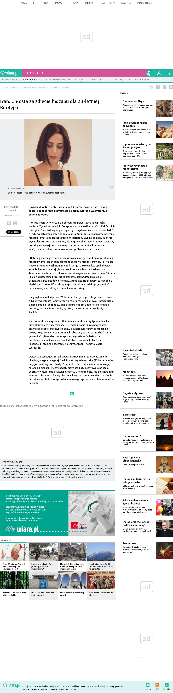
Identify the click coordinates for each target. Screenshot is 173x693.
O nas (24, 686)
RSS (157, 684)
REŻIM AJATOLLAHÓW (73, 406)
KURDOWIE (43, 406)
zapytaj (58, 3)
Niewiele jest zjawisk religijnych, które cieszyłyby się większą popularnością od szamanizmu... (137, 421)
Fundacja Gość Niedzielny (92, 686)
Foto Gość (65, 686)
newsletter (147, 684)
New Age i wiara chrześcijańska (132, 459)
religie (36, 73)
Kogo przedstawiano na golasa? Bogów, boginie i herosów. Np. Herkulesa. (137, 399)
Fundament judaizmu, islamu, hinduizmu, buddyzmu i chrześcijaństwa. (135, 356)
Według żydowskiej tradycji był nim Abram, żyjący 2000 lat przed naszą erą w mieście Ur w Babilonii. (138, 175)
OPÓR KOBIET (55, 406)
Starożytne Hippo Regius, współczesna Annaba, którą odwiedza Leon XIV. (135, 153)
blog (35, 3)
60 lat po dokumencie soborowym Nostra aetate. (138, 487)
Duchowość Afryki (134, 101)
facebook (164, 87)
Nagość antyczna (133, 393)
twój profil (159, 73)
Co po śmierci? (132, 436)
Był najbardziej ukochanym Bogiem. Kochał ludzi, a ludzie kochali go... (136, 549)
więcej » (25, 568)
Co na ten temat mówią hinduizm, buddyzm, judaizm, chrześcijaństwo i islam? (138, 442)
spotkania (73, 3)
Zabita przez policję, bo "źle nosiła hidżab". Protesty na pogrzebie (38, 477)
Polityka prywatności (115, 686)
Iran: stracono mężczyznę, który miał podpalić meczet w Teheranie (31, 465)
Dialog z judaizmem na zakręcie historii (136, 481)
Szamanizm (129, 414)
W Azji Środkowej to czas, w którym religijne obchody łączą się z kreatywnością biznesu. (137, 510)
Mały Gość (126, 3)
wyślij (9, 223)
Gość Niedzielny (107, 3)
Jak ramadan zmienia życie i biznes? (135, 502)
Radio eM (89, 3)
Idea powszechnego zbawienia (135, 124)
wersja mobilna (144, 3)
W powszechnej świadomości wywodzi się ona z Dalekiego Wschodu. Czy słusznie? (135, 378)
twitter (171, 87)
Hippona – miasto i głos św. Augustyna (137, 146)
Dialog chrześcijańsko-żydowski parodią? (137, 523)
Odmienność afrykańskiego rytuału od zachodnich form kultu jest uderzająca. (138, 107)
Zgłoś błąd (167, 684)
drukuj (15, 223)
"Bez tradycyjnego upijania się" (45, 474)
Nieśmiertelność (132, 350)
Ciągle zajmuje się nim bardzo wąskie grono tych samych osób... (138, 530)
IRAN (25, 406)
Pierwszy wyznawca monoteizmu (135, 167)
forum (24, 3)
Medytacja (129, 371)
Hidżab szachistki (77, 477)
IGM (30, 686)
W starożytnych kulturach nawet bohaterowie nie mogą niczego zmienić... (137, 132)
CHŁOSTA (9, 406)
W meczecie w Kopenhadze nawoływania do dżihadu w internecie (69, 471)
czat (46, 3)
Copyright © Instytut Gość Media (36, 690)
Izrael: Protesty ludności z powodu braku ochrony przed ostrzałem (47, 468)
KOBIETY (33, 406)
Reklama (75, 686)
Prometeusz (130, 543)
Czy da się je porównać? (133, 464)
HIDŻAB (18, 406)
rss (158, 87)
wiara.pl (11, 73)
